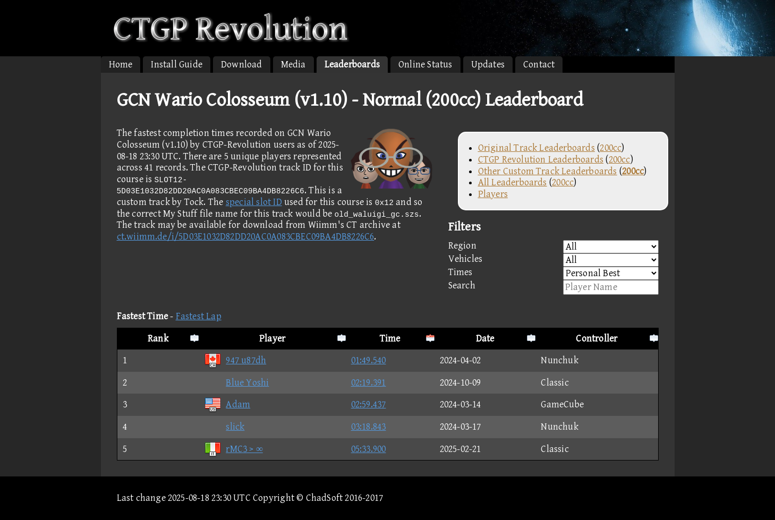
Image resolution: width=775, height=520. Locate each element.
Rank (158, 338)
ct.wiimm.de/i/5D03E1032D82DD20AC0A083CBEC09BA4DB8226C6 (245, 236)
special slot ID (254, 202)
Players (493, 194)
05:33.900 (368, 449)
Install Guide (176, 64)
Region (553, 246)
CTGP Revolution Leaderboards (541, 159)
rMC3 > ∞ (233, 449)
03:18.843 (368, 426)
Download (241, 64)
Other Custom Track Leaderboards (547, 171)
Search (553, 287)
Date (485, 338)
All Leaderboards (512, 182)
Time (390, 338)
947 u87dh (235, 360)
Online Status (425, 64)
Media (293, 64)
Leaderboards (352, 64)
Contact (539, 64)
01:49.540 (368, 360)
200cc (610, 148)
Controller (596, 338)
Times (553, 273)
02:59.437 (368, 404)
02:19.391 (368, 382)
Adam (227, 404)
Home (121, 64)
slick (224, 426)
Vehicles (553, 260)
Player (272, 338)
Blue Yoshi (236, 382)
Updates (488, 64)
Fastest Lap (199, 316)
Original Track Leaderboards (536, 148)
